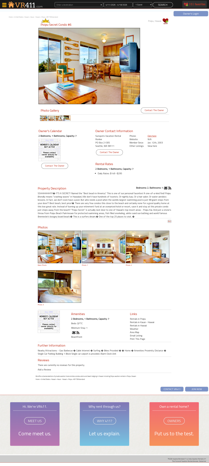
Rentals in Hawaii (138, 325)
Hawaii (26, 17)
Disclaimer (202, 461)
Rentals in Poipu (138, 319)
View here (152, 146)
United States (18, 17)
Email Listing (136, 335)
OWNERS (174, 420)
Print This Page (137, 339)
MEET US (35, 420)
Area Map (134, 332)
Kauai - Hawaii (35, 17)
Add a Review (44, 369)
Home (11, 17)
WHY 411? (104, 420)
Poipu (43, 17)
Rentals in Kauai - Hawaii (142, 322)
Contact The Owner (154, 110)
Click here (152, 136)
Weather (134, 329)
